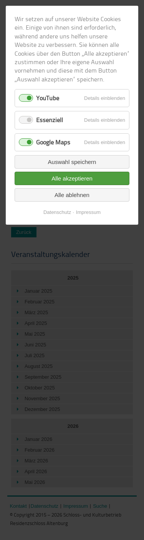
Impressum (88, 212)
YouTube (47, 98)
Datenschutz (57, 212)
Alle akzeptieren (72, 178)
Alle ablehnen (72, 195)
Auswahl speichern (72, 162)
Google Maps (53, 142)
